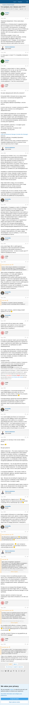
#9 (27, 297)
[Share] (26, 18)
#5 (27, 153)
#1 (27, 18)
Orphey (3, 9)
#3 (27, 65)
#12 (27, 388)
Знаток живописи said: (7, 264)
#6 (27, 204)
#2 (27, 52)
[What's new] (24, 1)
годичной (21, 9)
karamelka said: (5, 647)
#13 (27, 414)
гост (25, 9)
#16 (27, 511)
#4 (27, 90)
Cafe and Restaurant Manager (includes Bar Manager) (14, 134)
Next (15, 664)
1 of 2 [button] (10, 664)
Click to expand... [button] (14, 571)
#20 (27, 644)
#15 (27, 496)
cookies (12, 689)
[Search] (27, 1)
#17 (27, 531)
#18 (27, 556)
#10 (27, 320)
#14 (27, 437)
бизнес (16, 9)
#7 (27, 243)
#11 (27, 337)
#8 (27, 261)
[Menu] (2, 1)
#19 (27, 607)
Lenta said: (4, 300)
